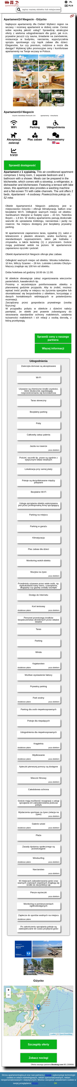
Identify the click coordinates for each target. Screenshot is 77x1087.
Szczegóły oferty (38, 1044)
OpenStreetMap (65, 1034)
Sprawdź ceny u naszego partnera (53, 338)
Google (48, 1075)
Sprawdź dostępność (22, 165)
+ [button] (8, 990)
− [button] (8, 995)
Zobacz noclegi (38, 1057)
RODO (35, 1083)
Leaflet (53, 1034)
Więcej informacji (53, 348)
